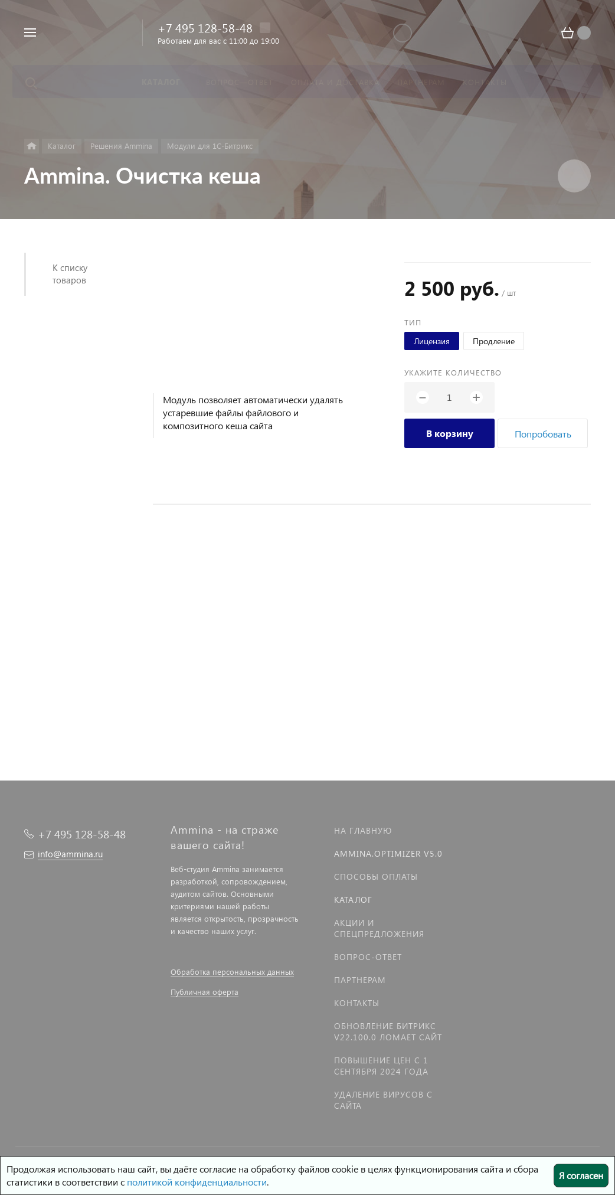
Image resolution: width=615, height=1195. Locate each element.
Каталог (353, 899)
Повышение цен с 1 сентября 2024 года (381, 1065)
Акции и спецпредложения (379, 928)
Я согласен (581, 1175)
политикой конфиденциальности (197, 1182)
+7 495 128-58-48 (205, 27)
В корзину (449, 433)
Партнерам (360, 979)
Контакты (357, 1002)
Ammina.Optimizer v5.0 (388, 853)
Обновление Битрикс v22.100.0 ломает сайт (388, 1031)
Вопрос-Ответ (368, 956)
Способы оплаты (376, 876)
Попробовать (543, 433)
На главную (363, 830)
